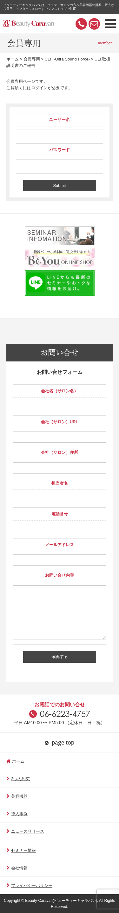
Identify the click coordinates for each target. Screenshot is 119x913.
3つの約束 (18, 778)
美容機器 (17, 796)
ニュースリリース (25, 831)
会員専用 (31, 59)
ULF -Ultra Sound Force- (67, 59)
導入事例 (17, 813)
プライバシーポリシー (29, 885)
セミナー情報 (21, 850)
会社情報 (17, 868)
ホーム (12, 59)
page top (60, 742)
